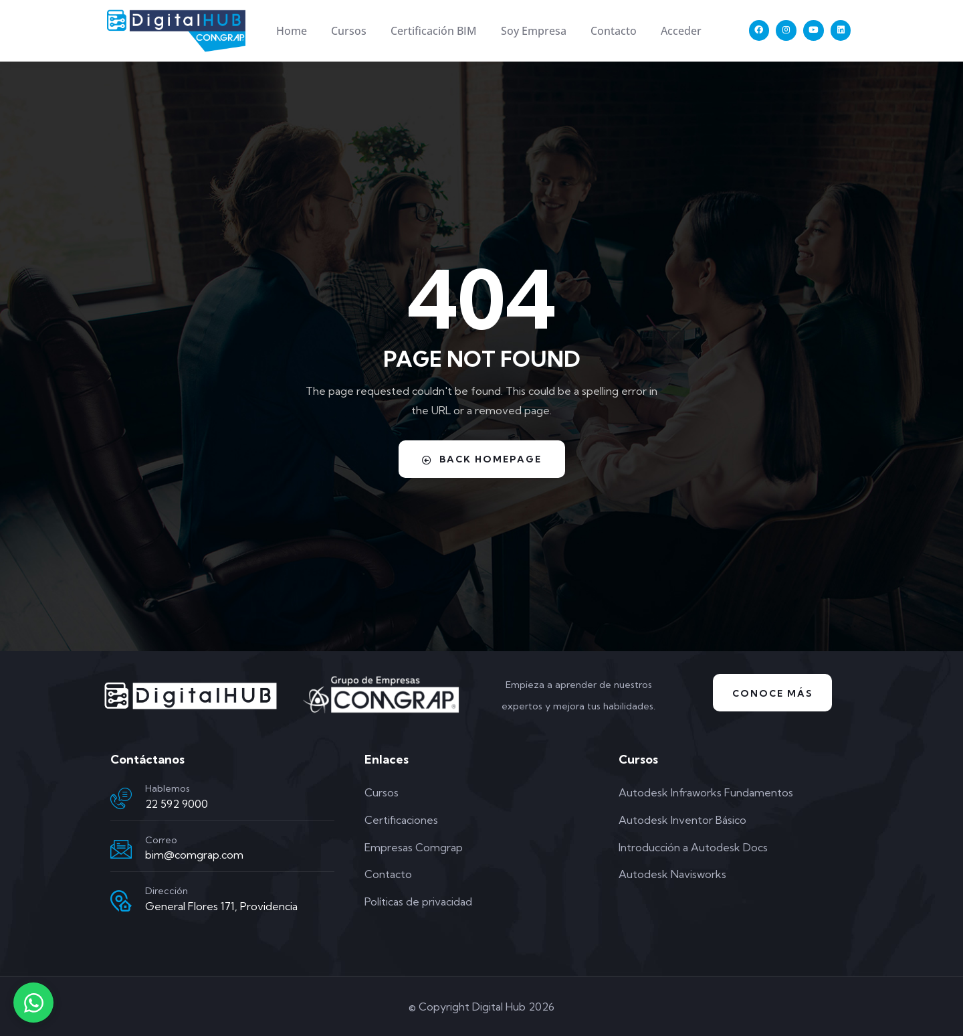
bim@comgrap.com (194, 854)
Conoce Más (773, 693)
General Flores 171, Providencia (221, 905)
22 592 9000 (176, 803)
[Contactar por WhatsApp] (33, 1002)
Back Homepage (481, 458)
